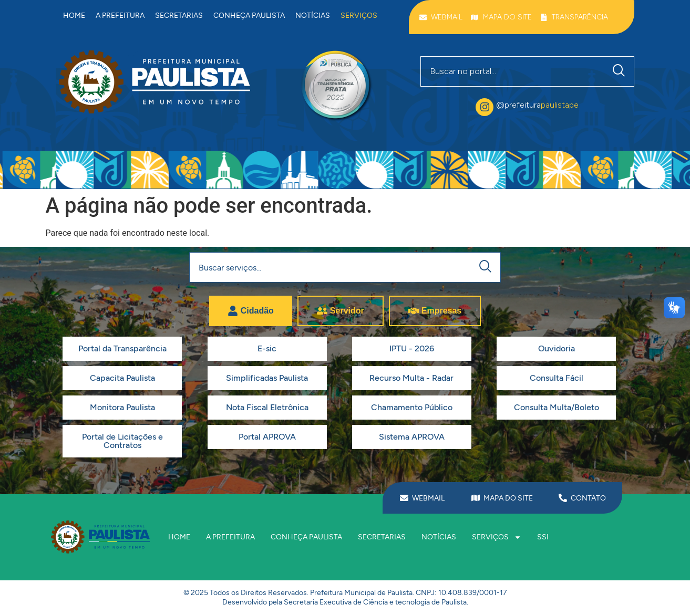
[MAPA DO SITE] (475, 498)
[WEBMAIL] (404, 498)
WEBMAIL (428, 498)
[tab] (250, 311)
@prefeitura (537, 105)
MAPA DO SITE (508, 498)
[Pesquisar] (621, 71)
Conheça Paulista (249, 15)
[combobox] (512, 71)
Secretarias (179, 15)
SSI (543, 537)
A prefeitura (120, 15)
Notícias (312, 15)
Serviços (359, 15)
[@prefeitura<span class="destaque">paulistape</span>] (484, 107)
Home (74, 15)
